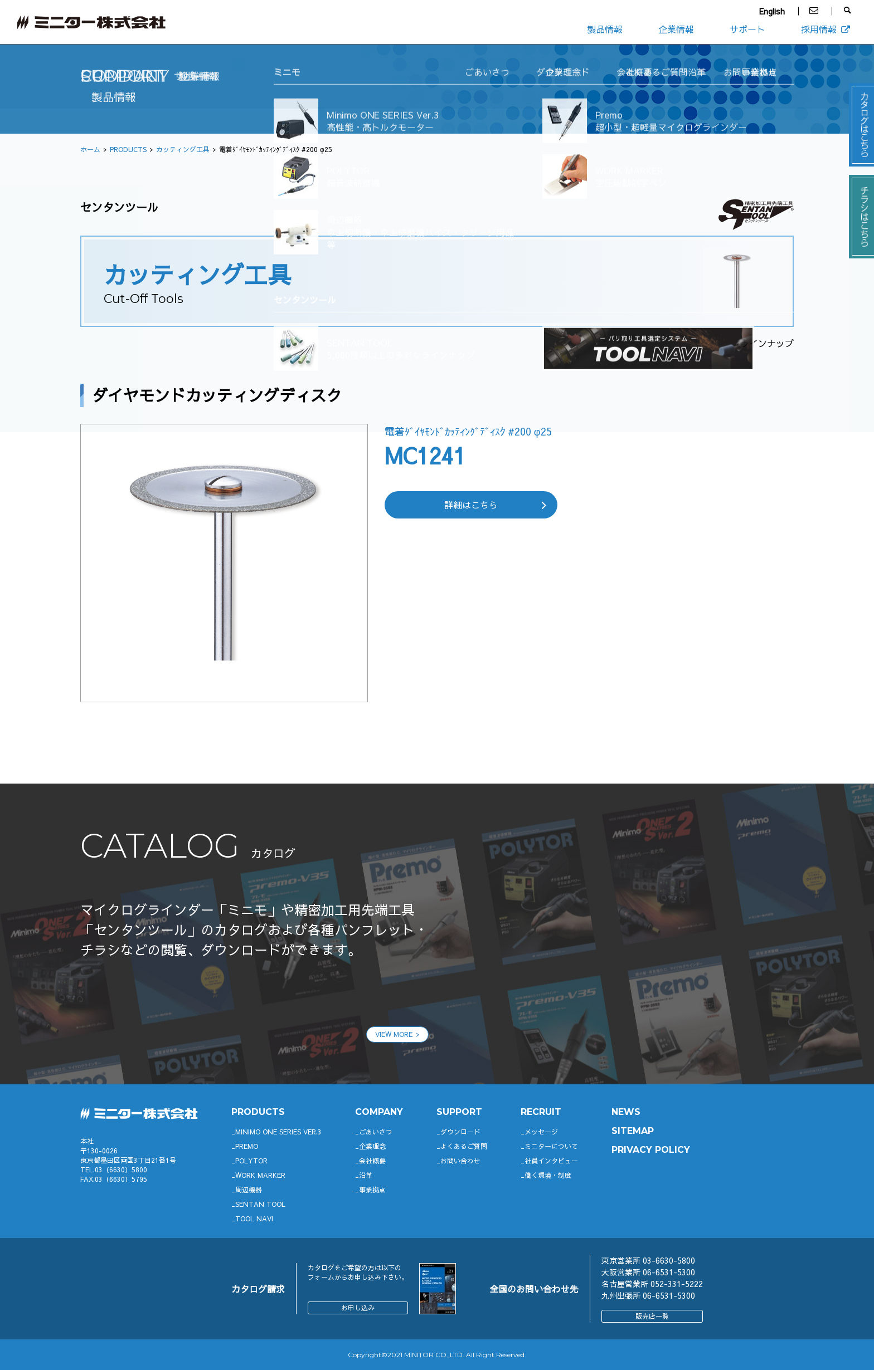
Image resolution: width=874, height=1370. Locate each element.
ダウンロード (460, 1131)
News (625, 1112)
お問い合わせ (460, 1160)
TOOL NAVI (254, 1218)
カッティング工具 (183, 149)
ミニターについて (551, 1146)
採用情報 (826, 29)
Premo (246, 1146)
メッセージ (541, 1131)
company (379, 1112)
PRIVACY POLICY (650, 1149)
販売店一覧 (652, 1316)
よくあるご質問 (463, 1146)
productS (258, 1112)
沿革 (365, 1175)
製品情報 (605, 29)
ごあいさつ (375, 1131)
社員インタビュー (551, 1160)
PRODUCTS (128, 149)
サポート (747, 29)
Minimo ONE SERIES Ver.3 (278, 1131)
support (459, 1112)
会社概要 (372, 1160)
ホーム (90, 149)
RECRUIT (541, 1112)
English (772, 11)
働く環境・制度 (548, 1175)
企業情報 (676, 29)
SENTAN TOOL (260, 1204)
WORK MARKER (260, 1175)
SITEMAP (632, 1131)
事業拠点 (372, 1189)
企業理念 (372, 1146)
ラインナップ (767, 343)
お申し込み (358, 1307)
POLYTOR (251, 1160)
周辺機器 (248, 1189)
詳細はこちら (471, 504)
